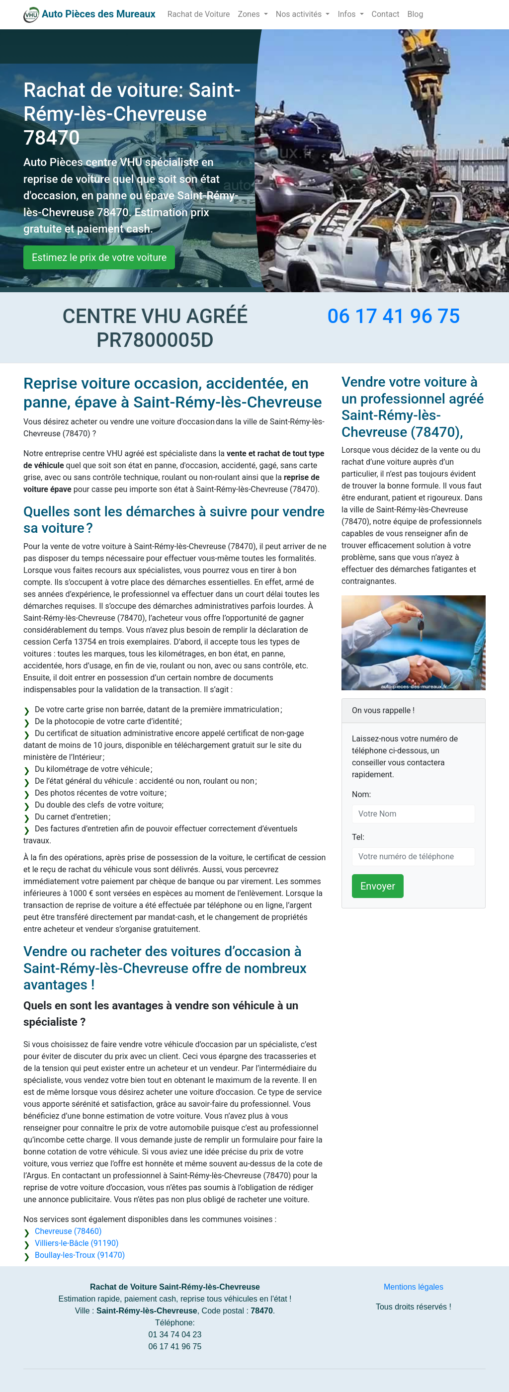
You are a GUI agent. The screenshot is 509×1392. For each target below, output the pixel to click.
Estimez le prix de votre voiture (99, 257)
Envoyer (377, 886)
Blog (415, 14)
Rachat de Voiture (199, 14)
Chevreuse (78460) (68, 1231)
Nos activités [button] (300, 14)
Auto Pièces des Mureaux (99, 14)
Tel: (358, 837)
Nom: (361, 794)
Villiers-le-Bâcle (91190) (77, 1243)
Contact (386, 14)
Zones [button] (250, 14)
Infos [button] (347, 14)
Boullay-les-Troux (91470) (80, 1255)
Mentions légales (413, 1287)
